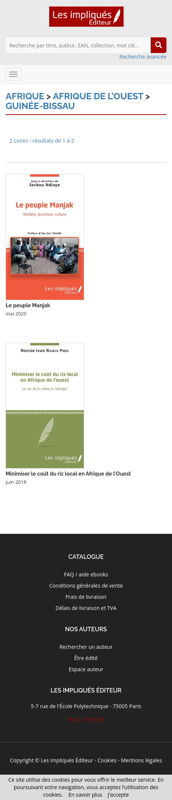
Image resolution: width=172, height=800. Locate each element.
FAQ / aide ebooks (86, 574)
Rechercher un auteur (86, 646)
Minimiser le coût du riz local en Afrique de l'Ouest (68, 474)
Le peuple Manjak (28, 305)
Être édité (86, 658)
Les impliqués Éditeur (67, 760)
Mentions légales (141, 760)
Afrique (25, 96)
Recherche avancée (142, 56)
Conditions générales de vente (86, 585)
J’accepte (118, 794)
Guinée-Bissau (40, 105)
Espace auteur (86, 669)
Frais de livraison (85, 596)
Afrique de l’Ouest (98, 96)
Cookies (107, 760)
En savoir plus (85, 794)
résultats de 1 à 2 (53, 140)
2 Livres (19, 140)
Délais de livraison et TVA (85, 607)
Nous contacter (86, 719)
